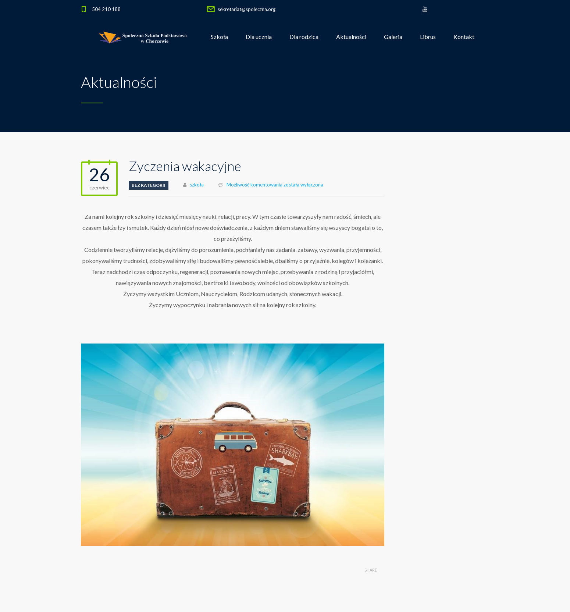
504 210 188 (106, 9)
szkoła (197, 185)
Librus (428, 36)
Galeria (393, 36)
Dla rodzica (303, 36)
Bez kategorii (148, 185)
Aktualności (351, 36)
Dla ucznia (259, 36)
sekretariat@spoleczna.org (246, 9)
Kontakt (463, 36)
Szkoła (219, 36)
